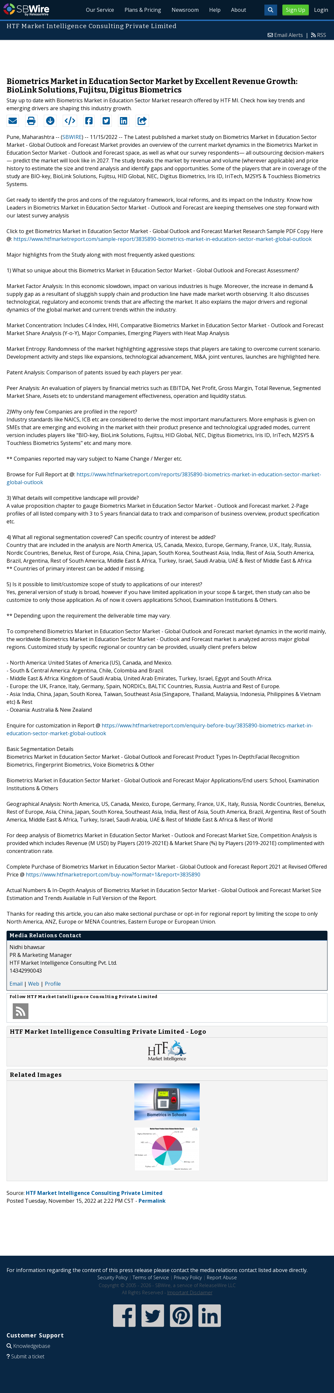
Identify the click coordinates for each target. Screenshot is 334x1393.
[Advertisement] (167, 55)
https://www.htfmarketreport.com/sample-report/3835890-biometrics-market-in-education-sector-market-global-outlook (162, 239)
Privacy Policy (188, 1277)
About (238, 9)
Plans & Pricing (143, 9)
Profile (53, 983)
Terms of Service (151, 1277)
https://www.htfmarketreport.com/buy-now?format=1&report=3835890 (113, 874)
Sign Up (295, 9)
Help (215, 9)
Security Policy (112, 1277)
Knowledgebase (31, 1346)
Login (321, 9)
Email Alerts (288, 35)
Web (33, 983)
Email (16, 983)
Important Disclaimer (189, 1292)
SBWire (26, 9)
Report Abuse (222, 1277)
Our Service (100, 9)
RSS (321, 35)
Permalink (152, 1200)
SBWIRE (72, 137)
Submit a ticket (27, 1356)
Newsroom (185, 9)
